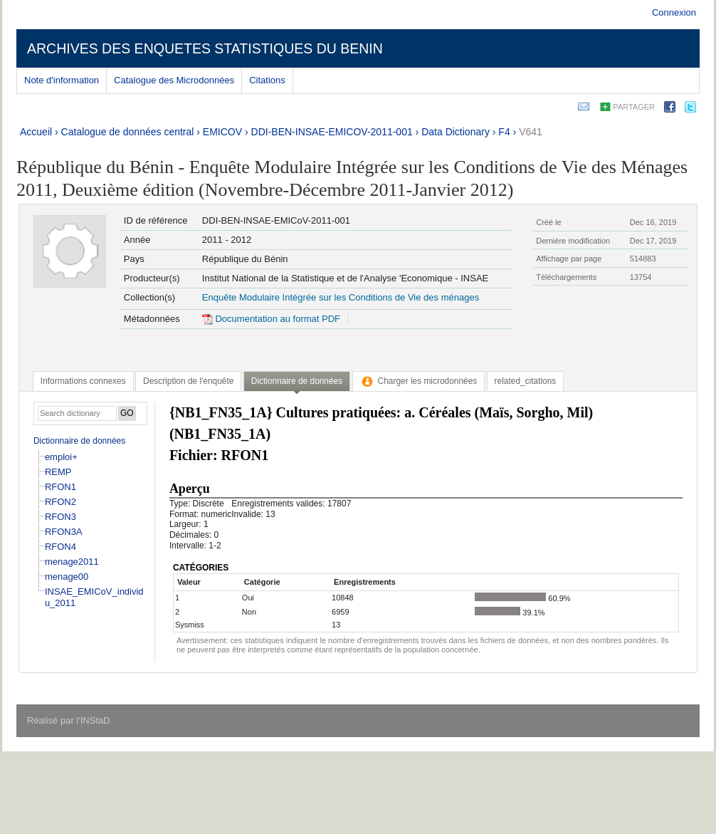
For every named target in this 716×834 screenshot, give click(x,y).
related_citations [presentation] (526, 381)
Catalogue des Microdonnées (174, 80)
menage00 (66, 576)
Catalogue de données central (127, 131)
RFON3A (64, 531)
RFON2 (60, 501)
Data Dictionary (455, 131)
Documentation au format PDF (271, 318)
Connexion (674, 12)
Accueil (36, 131)
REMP (58, 471)
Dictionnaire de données (79, 441)
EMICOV (222, 131)
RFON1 (60, 486)
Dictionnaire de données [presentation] (296, 381)
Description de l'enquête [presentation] (188, 381)
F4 (504, 131)
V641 (530, 131)
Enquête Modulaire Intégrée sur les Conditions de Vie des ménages (340, 297)
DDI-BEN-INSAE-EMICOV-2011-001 (332, 131)
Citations (267, 80)
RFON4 (60, 546)
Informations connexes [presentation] (83, 381)
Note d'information (61, 80)
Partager (634, 107)
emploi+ (61, 457)
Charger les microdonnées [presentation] (419, 381)
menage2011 (72, 561)
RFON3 (60, 516)
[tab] (83, 381)
